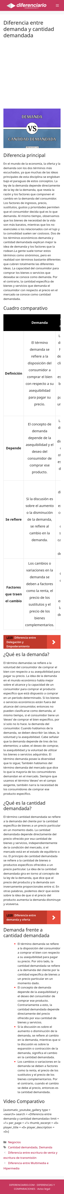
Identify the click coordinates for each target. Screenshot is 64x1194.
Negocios (14, 1142)
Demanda (45, 1147)
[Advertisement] (32, 71)
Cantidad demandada (22, 1147)
